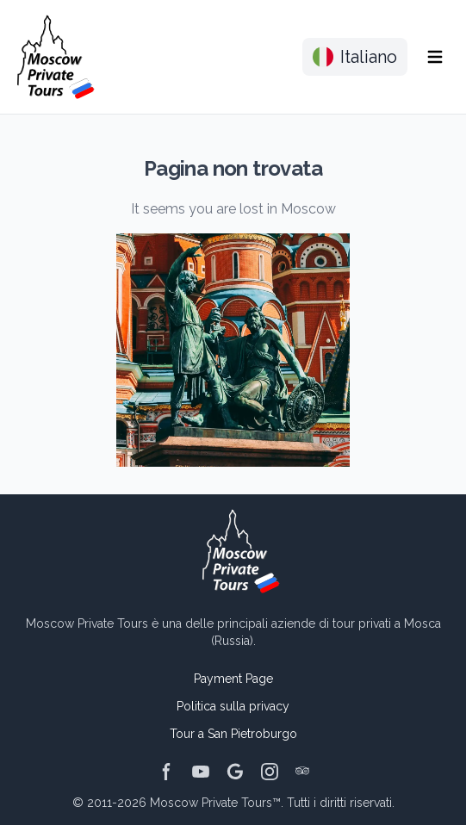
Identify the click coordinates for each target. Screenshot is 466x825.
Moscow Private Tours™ (215, 802)
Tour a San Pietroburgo (233, 734)
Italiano (355, 57)
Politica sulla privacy (233, 706)
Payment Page (233, 678)
